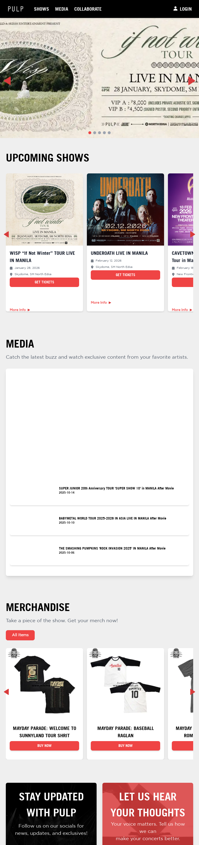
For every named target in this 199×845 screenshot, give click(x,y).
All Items (20, 635)
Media (61, 9)
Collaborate (88, 9)
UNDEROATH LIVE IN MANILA (119, 253)
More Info (20, 310)
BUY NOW (44, 748)
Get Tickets (44, 282)
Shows (41, 9)
